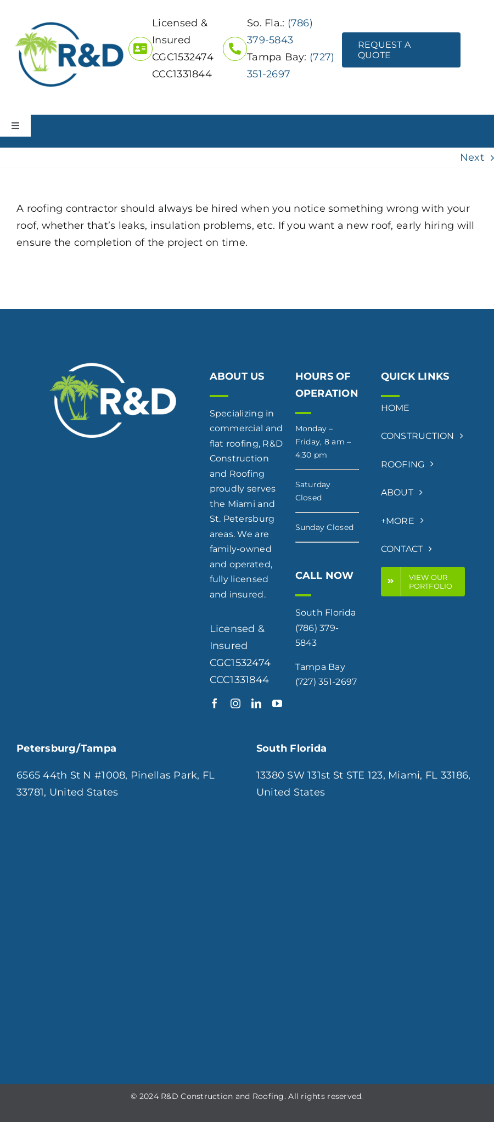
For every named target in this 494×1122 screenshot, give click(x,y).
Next (472, 157)
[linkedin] (256, 703)
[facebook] (215, 703)
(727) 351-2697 (326, 681)
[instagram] (235, 703)
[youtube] (277, 703)
